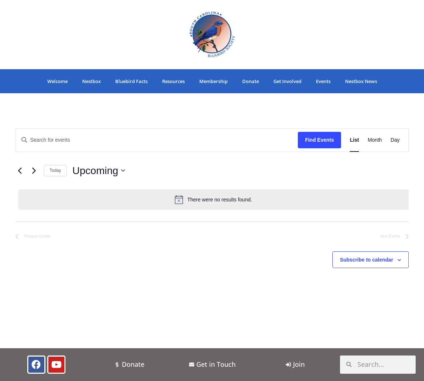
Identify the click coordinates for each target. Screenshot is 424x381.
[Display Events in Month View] (375, 140)
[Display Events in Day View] (395, 140)
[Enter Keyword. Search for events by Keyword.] (157, 140)
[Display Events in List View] (354, 140)
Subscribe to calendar (366, 260)
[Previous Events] (19, 170)
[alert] (213, 199)
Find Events (319, 140)
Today (55, 170)
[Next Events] (33, 170)
